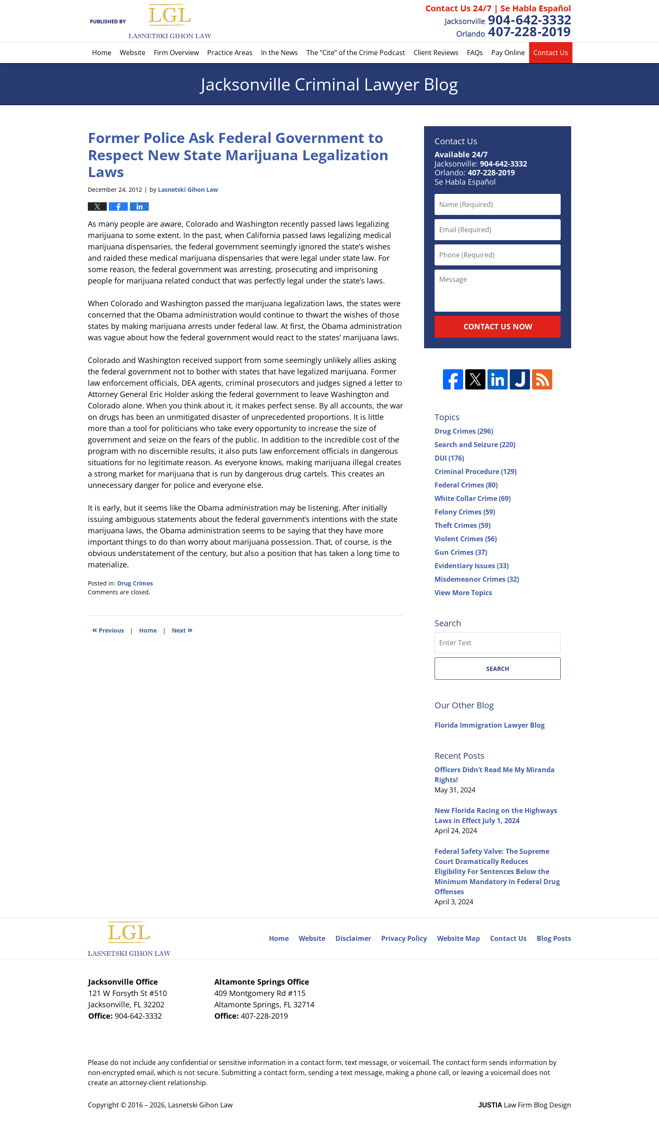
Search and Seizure (475, 444)
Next (182, 629)
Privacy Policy (404, 938)
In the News (279, 52)
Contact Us (550, 52)
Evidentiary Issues (472, 565)
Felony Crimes (465, 511)
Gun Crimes (461, 552)
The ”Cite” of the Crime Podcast (355, 52)
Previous (108, 629)
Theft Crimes (462, 525)
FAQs (475, 52)
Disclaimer (353, 938)
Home (101, 52)
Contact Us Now (498, 326)
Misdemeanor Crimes (477, 579)
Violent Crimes (466, 538)
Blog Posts (554, 938)
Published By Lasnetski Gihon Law (498, 21)
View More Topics (463, 592)
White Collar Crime (473, 498)
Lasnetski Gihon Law (200, 1105)
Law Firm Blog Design (524, 1105)
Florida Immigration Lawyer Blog (490, 725)
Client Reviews (436, 52)
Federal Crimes (466, 485)
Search (497, 669)
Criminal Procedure (476, 471)
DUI (449, 458)
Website (132, 52)
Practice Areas (230, 52)
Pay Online (508, 52)
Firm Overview (176, 52)
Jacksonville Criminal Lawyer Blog (149, 21)
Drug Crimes (135, 583)
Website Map (458, 938)
